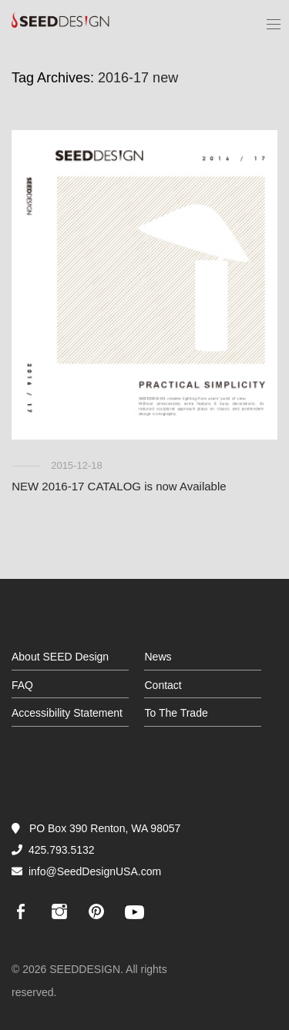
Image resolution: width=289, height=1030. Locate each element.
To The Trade (175, 713)
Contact (162, 685)
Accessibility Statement (67, 713)
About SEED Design (60, 656)
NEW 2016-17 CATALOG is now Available (119, 486)
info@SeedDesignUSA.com (95, 871)
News (157, 656)
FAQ (22, 685)
